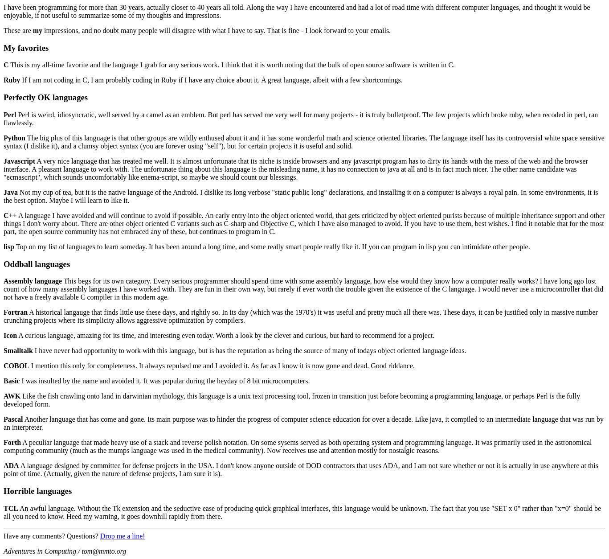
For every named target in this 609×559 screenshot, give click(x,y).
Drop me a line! (122, 536)
